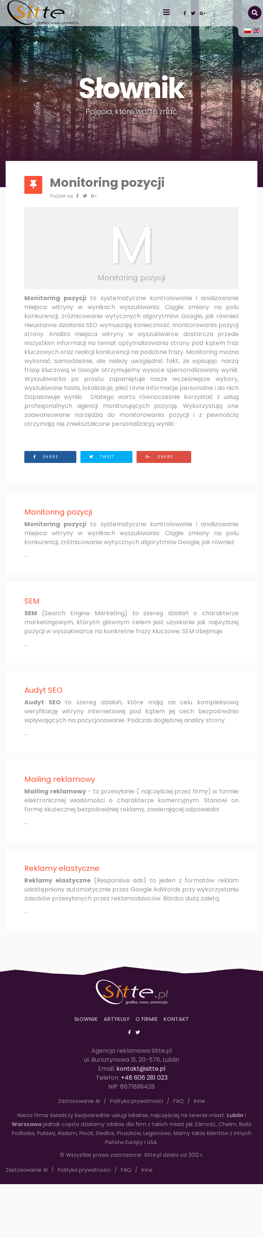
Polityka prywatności (84, 1170)
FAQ (126, 1170)
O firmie (146, 1019)
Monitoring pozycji (58, 512)
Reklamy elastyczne (62, 868)
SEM (32, 601)
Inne (147, 1170)
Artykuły (116, 1019)
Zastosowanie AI (27, 1170)
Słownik (86, 1019)
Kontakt (176, 1019)
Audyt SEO (43, 690)
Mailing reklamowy (59, 779)
